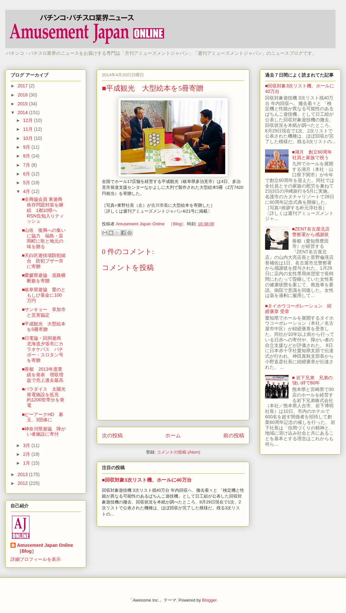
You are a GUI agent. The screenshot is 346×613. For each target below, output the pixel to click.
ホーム (173, 435)
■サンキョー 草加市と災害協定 (44, 312)
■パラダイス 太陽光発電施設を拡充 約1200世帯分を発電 (44, 397)
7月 (27, 165)
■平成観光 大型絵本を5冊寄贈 (44, 326)
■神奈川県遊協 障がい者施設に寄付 (44, 431)
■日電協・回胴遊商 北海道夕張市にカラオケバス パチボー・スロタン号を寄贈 (44, 349)
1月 (27, 463)
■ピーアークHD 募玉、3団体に (42, 417)
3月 (27, 445)
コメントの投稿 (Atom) (178, 452)
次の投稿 (112, 435)
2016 (23, 94)
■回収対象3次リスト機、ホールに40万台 (147, 480)
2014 (23, 112)
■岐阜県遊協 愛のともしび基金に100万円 (44, 295)
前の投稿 (233, 435)
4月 (27, 191)
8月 (27, 155)
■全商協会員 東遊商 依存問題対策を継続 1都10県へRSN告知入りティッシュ (44, 210)
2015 (23, 103)
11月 (28, 129)
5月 (27, 182)
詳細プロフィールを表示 (35, 559)
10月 (28, 138)
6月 (27, 173)
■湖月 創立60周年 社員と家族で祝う (314, 154)
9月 (27, 147)
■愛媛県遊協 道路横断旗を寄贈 (44, 278)
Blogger (209, 600)
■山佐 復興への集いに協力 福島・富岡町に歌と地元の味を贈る (44, 238)
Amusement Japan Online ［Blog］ (47, 548)
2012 (23, 483)
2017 (23, 85)
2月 (27, 454)
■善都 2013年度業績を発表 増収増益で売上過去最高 (42, 374)
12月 (28, 120)
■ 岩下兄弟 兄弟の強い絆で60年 (312, 380)
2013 (23, 474)
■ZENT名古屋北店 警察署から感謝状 (313, 231)
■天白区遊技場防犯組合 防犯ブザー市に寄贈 (44, 261)
